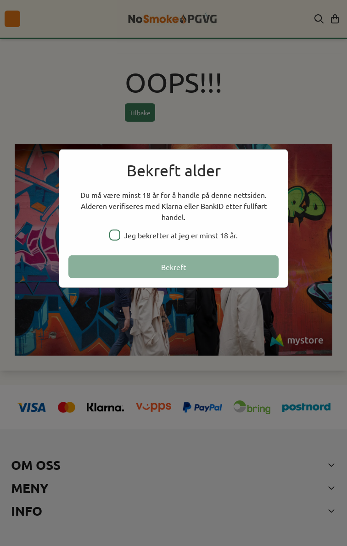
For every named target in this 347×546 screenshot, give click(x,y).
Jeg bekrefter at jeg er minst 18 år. (173, 235)
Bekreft (173, 266)
